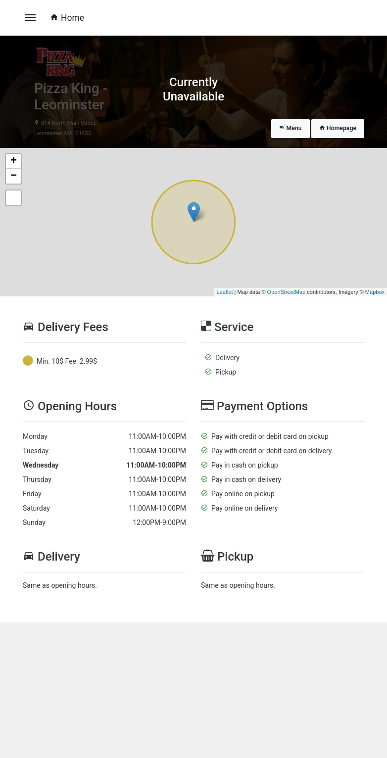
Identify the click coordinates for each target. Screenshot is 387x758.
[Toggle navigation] (30, 18)
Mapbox (375, 292)
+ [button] (13, 161)
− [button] (13, 176)
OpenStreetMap (286, 292)
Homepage (337, 128)
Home (67, 18)
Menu (290, 128)
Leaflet (225, 292)
